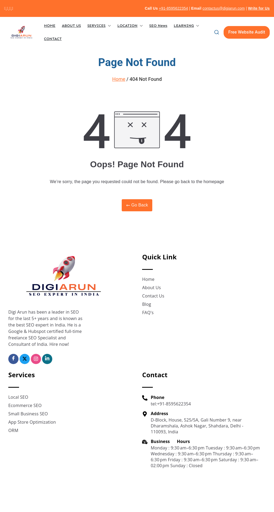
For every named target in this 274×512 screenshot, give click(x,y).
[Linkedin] (47, 359)
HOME (49, 25)
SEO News (158, 25)
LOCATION (130, 25)
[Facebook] (13, 359)
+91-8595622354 (173, 8)
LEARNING (186, 25)
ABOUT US (71, 25)
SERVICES (99, 25)
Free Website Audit (246, 32)
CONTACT (53, 39)
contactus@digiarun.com (223, 8)
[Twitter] (25, 359)
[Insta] (36, 359)
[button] (108, 25)
